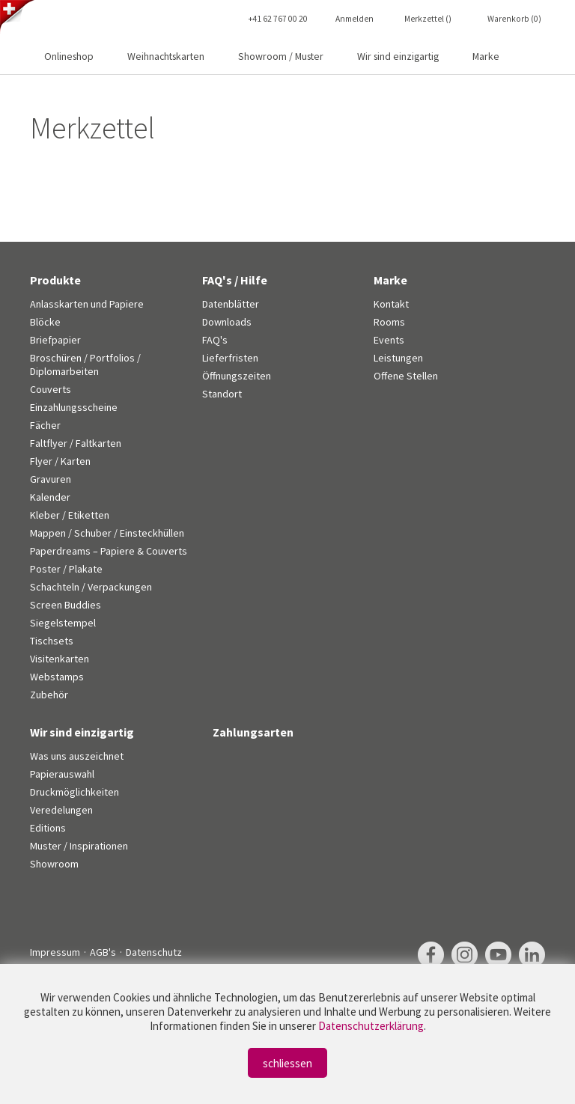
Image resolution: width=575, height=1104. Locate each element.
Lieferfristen (230, 358)
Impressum (55, 952)
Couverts (50, 389)
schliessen (287, 1063)
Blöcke (45, 322)
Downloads (227, 322)
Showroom (54, 863)
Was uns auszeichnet (77, 756)
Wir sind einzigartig (398, 56)
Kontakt (391, 304)
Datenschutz (154, 952)
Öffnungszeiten (236, 375)
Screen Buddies (65, 605)
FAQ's (215, 340)
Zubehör (49, 694)
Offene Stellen (406, 375)
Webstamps (57, 676)
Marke (485, 56)
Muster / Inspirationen (79, 846)
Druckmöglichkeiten (74, 792)
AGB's (103, 952)
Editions (48, 828)
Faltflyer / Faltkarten (75, 443)
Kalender (50, 497)
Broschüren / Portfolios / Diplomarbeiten (85, 364)
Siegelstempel (63, 622)
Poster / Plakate (66, 569)
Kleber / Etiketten (69, 515)
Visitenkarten (59, 658)
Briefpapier (55, 340)
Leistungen (398, 358)
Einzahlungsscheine (74, 407)
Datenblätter (230, 304)
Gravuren (50, 479)
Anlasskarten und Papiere (87, 304)
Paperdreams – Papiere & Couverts (108, 551)
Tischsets (51, 640)
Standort (222, 393)
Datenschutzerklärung (371, 1026)
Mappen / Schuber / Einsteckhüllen (107, 533)
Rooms (389, 322)
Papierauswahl (62, 774)
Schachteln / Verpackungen (91, 587)
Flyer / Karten (60, 461)
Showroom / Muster (280, 56)
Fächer (45, 425)
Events (389, 340)
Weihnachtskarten (165, 56)
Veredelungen (61, 810)
